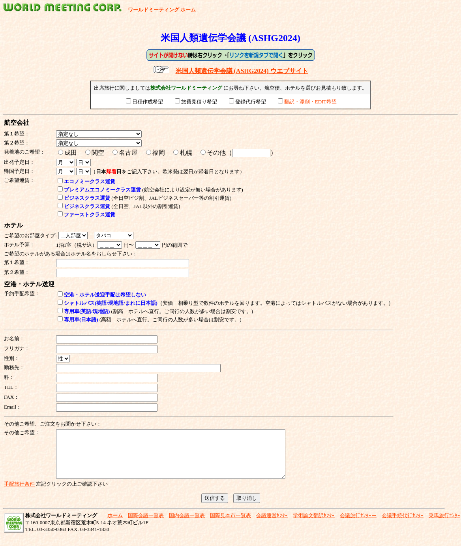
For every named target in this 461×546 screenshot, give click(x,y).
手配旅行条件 (19, 493)
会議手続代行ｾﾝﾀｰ (403, 525)
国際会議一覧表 (146, 525)
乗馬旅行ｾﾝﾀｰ (444, 525)
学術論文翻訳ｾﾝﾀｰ (314, 525)
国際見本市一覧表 (230, 525)
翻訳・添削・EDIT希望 (310, 102)
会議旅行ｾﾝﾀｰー (358, 525)
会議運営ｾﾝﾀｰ (272, 525)
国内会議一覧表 (187, 525)
